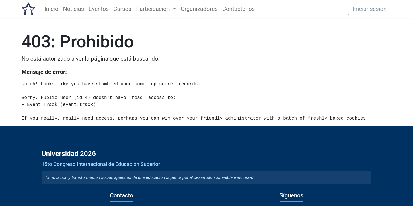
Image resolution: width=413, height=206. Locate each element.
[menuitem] (51, 8)
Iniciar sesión (370, 8)
